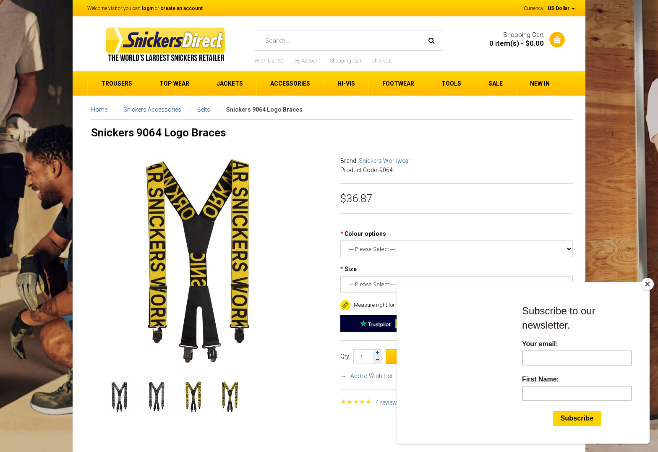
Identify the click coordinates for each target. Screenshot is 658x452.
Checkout (381, 61)
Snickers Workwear (384, 160)
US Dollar (561, 8)
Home (99, 109)
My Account (306, 61)
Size (351, 269)
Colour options (365, 233)
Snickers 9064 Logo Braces (264, 109)
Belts (203, 109)
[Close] (647, 284)
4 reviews (388, 402)
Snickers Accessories (152, 109)
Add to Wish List (371, 376)
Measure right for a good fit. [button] (380, 305)
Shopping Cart (346, 61)
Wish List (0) (269, 61)
